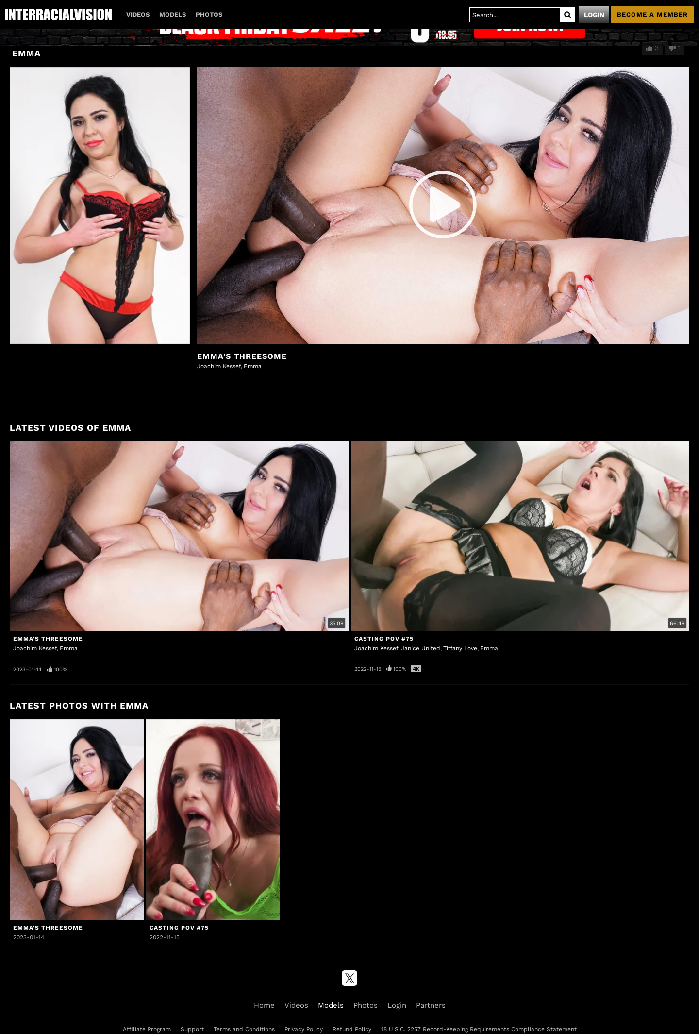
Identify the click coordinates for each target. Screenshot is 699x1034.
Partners (431, 1005)
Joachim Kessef (219, 366)
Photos (209, 14)
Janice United (420, 648)
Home (264, 1005)
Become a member (652, 14)
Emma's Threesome (242, 356)
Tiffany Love (460, 648)
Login (594, 14)
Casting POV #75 (384, 638)
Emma (253, 366)
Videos (138, 14)
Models (172, 14)
